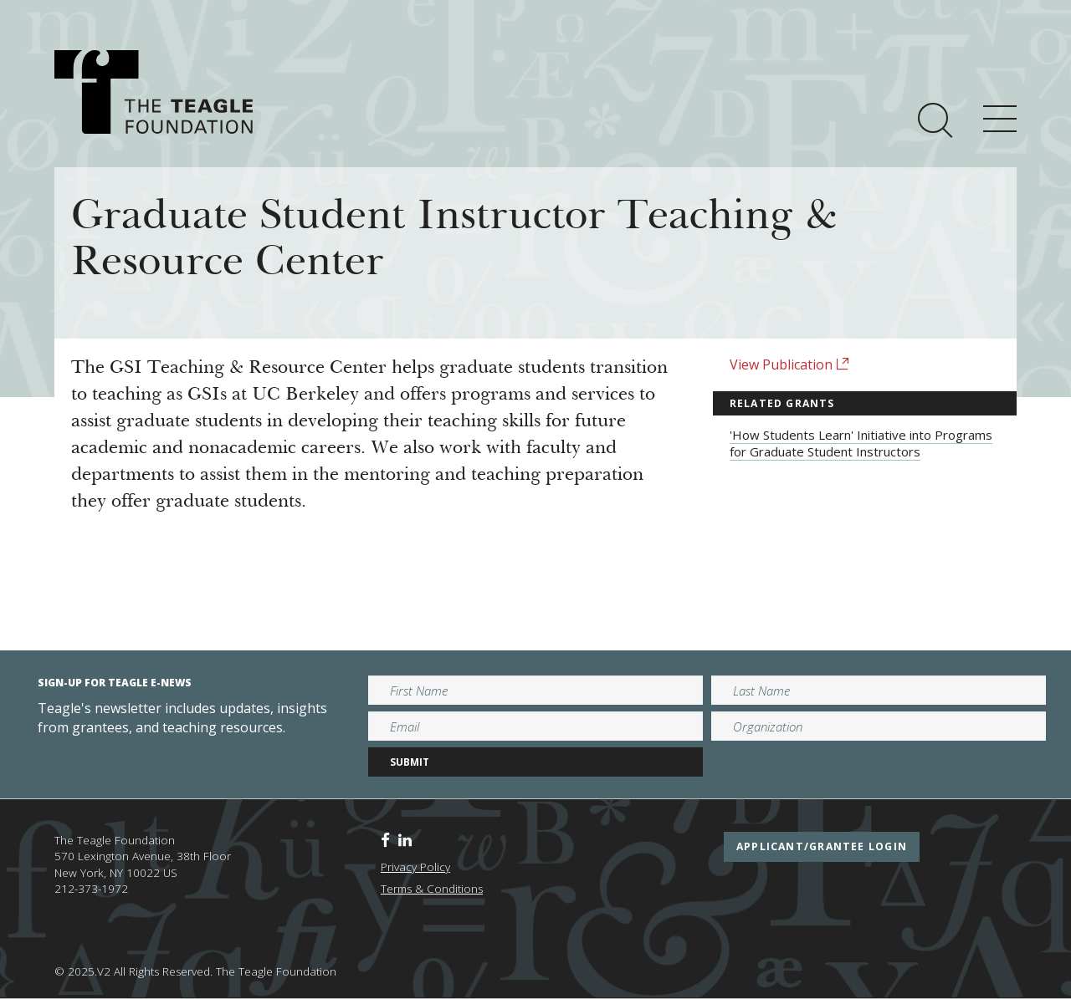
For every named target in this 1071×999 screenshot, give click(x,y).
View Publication (789, 364)
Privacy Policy (415, 866)
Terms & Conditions (432, 888)
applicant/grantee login (821, 846)
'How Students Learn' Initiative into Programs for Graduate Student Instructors (861, 443)
